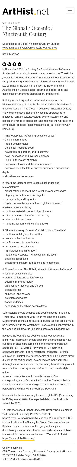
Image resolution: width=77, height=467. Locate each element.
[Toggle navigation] (70, 10)
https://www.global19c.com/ (18, 438)
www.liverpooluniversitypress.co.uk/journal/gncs (29, 47)
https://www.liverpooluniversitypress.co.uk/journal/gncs (33, 418)
